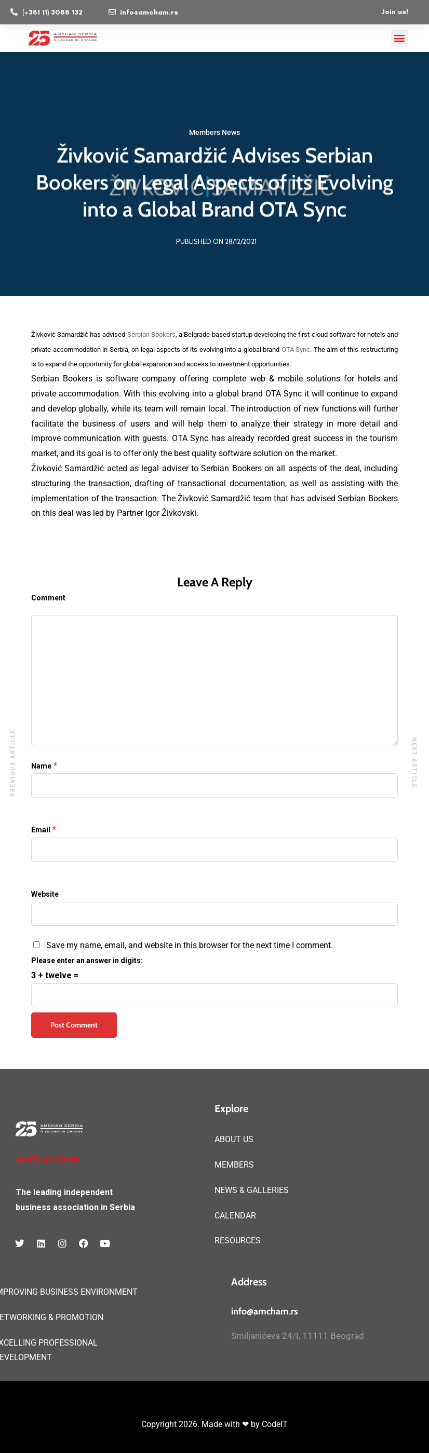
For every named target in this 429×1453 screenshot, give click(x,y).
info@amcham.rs (264, 1311)
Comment (48, 598)
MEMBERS (234, 1165)
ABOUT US (233, 1139)
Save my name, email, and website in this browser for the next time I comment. (189, 945)
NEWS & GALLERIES (251, 1190)
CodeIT (275, 1424)
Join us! (394, 11)
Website (45, 894)
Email (40, 830)
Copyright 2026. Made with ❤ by (201, 1424)
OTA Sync (296, 349)
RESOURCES (237, 1240)
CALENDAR (235, 1216)
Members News (214, 133)
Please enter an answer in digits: (87, 960)
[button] (399, 38)
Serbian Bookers (151, 334)
